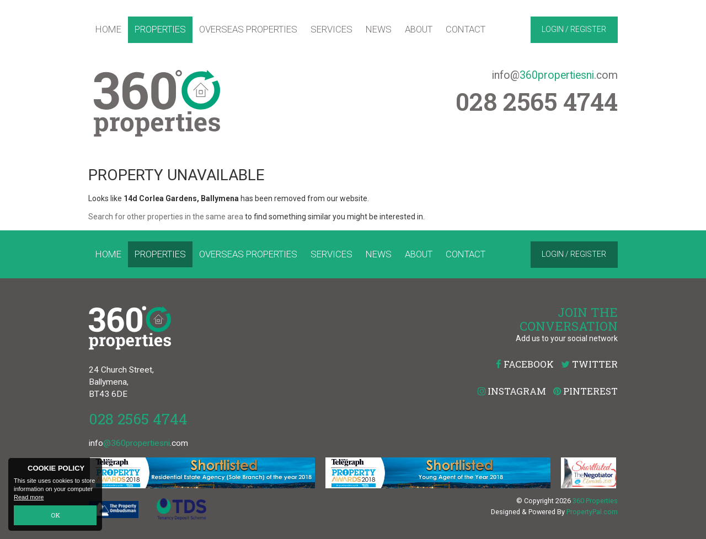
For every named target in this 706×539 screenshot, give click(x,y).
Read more (29, 498)
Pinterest (585, 391)
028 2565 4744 (138, 418)
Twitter (589, 364)
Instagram (512, 391)
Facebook (525, 364)
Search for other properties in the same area (165, 216)
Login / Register (574, 29)
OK (55, 515)
